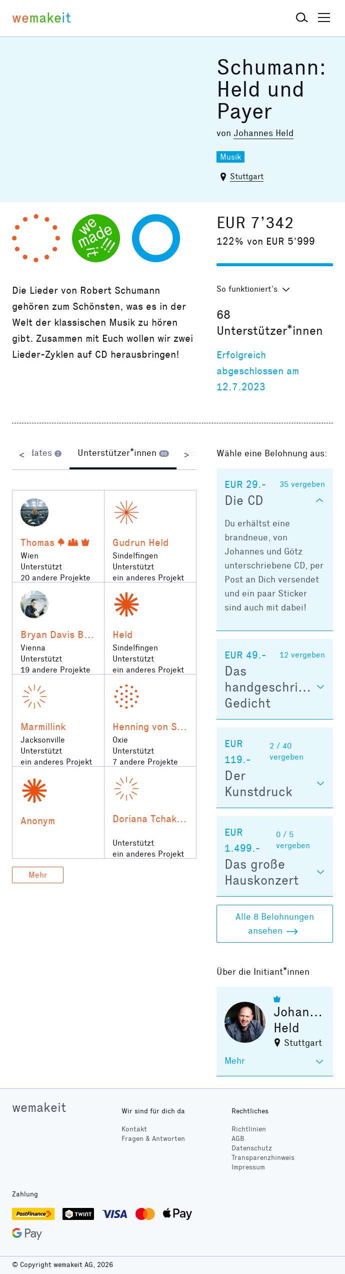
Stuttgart (247, 176)
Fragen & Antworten (153, 1138)
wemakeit (39, 1107)
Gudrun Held (140, 542)
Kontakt (134, 1129)
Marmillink (43, 727)
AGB (238, 1138)
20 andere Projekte (55, 577)
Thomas (37, 542)
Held (122, 634)
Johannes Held (264, 133)
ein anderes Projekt (148, 577)
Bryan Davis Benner (65, 634)
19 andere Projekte (55, 670)
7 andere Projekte (145, 762)
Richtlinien (249, 1129)
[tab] (40, 454)
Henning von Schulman (163, 727)
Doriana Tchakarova (157, 819)
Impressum (248, 1167)
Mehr (37, 875)
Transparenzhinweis (263, 1157)
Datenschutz (252, 1148)
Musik (230, 157)
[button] (302, 18)
